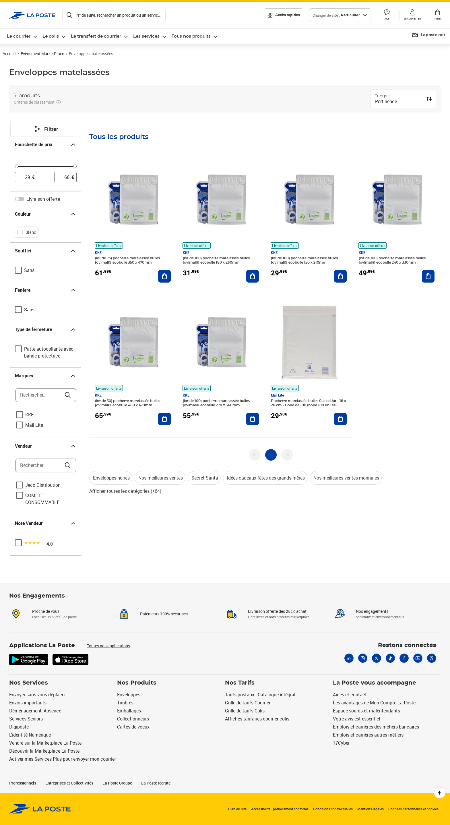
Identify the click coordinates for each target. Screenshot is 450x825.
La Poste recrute (155, 783)
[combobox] (398, 102)
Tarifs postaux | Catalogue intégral (260, 694)
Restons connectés (407, 645)
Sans (29, 270)
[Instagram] (362, 658)
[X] (376, 658)
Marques (46, 375)
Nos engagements (372, 611)
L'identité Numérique (30, 735)
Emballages (129, 711)
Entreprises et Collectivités (69, 783)
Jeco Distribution (43, 485)
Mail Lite (34, 425)
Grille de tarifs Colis (245, 711)
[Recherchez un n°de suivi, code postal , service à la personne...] (114, 15)
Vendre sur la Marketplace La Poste (45, 743)
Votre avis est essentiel (356, 719)
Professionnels (22, 783)
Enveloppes (128, 694)
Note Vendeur (46, 523)
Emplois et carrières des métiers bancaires (376, 727)
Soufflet (46, 250)
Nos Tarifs (240, 683)
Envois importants (27, 703)
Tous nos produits (191, 36)
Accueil (9, 53)
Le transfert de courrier (96, 36)
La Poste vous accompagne (374, 683)
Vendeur (46, 446)
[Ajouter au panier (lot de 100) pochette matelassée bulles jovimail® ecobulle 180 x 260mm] (252, 276)
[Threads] (431, 658)
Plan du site (237, 809)
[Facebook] (404, 658)
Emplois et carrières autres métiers (368, 735)
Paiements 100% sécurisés (164, 614)
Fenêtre (46, 290)
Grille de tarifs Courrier (247, 703)
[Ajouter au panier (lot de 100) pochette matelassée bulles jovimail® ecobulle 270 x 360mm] (252, 419)
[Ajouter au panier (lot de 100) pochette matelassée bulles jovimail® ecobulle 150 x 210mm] (340, 276)
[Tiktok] (390, 658)
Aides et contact (350, 694)
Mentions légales (370, 809)
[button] (386, 15)
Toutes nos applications (108, 645)
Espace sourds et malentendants (366, 711)
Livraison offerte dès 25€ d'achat (277, 611)
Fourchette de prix (46, 144)
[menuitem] (22, 36)
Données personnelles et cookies (413, 809)
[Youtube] (417, 658)
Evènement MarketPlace (42, 53)
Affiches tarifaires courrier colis (257, 719)
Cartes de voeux (133, 727)
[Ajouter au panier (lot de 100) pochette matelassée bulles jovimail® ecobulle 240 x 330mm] (428, 276)
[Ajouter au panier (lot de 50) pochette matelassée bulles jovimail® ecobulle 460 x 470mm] (164, 419)
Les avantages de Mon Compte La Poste (374, 703)
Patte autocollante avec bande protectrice (48, 352)
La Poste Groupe (117, 783)
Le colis (50, 36)
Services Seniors (26, 719)
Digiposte (19, 727)
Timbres (125, 703)
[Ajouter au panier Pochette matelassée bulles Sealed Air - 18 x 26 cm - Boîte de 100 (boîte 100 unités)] (340, 419)
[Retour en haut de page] (439, 793)
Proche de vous (45, 611)
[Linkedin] (349, 658)
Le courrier (18, 36)
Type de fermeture (46, 329)
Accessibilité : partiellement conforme (280, 809)
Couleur (46, 213)
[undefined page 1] (271, 455)
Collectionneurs (133, 719)
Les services (146, 36)
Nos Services (28, 683)
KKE (29, 414)
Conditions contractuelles (333, 809)
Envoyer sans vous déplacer (37, 694)
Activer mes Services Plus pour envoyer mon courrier (62, 759)
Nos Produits (136, 683)
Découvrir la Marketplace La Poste (44, 751)
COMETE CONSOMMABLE (42, 498)
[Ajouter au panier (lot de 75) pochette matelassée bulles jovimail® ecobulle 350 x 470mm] (164, 276)
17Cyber (341, 743)
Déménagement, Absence (35, 711)
